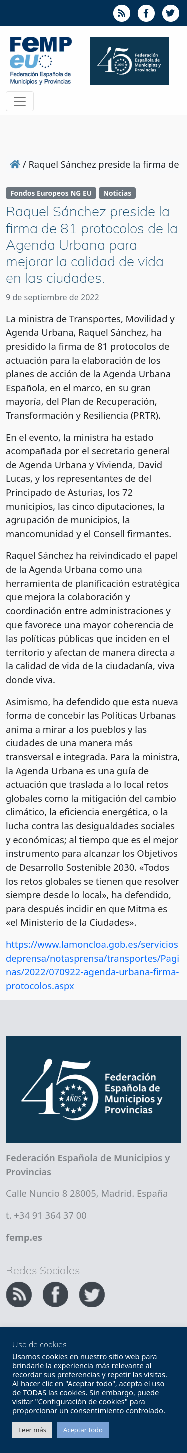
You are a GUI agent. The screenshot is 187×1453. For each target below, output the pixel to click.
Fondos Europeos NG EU (51, 193)
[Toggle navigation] (20, 101)
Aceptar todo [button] (83, 1429)
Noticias (117, 193)
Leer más (32, 1429)
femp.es (24, 1237)
